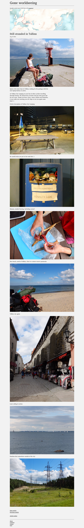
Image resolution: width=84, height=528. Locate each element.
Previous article (14, 512)
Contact (12, 524)
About (11, 521)
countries (30, 8)
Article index (13, 516)
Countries (12, 522)
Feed (11, 525)
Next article (13, 510)
